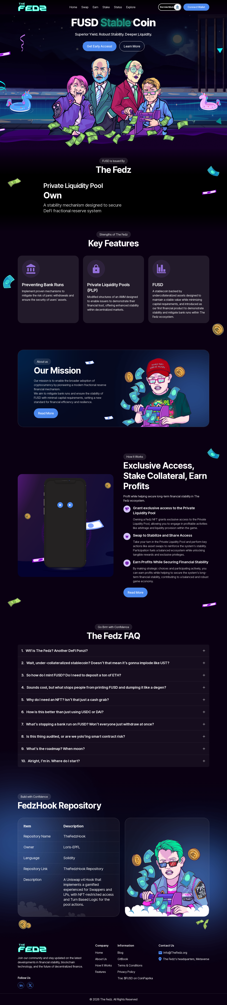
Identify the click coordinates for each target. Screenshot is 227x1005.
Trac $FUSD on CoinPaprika (135, 978)
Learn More (132, 46)
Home (73, 7)
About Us (101, 959)
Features (100, 972)
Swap (84, 7)
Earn (95, 7)
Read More (46, 413)
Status (118, 7)
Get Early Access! (99, 46)
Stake (106, 7)
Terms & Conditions (130, 965)
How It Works (103, 965)
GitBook (123, 959)
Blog (120, 952)
